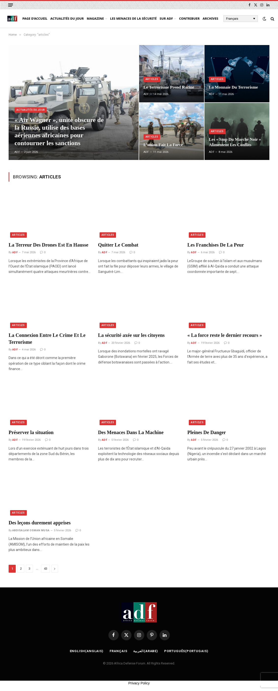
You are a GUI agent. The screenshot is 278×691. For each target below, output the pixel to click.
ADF (17, 152)
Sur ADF (166, 18)
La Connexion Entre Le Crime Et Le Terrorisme (47, 338)
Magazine (95, 18)
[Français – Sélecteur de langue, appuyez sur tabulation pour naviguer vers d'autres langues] (240, 18)
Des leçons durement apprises (40, 522)
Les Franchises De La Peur (215, 245)
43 (45, 568)
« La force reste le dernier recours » (224, 335)
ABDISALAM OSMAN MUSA (31, 530)
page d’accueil (34, 18)
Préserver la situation (31, 432)
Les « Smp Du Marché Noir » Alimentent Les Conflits (235, 142)
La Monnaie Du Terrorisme (233, 87)
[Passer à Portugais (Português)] (186, 651)
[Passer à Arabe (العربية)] (145, 651)
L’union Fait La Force (163, 144)
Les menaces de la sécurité (133, 18)
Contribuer (189, 18)
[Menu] (10, 5)
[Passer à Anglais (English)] (87, 651)
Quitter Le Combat (118, 245)
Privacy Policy (139, 683)
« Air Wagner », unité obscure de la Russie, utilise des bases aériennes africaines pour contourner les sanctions (59, 131)
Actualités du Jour (67, 18)
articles (152, 79)
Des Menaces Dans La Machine (131, 432)
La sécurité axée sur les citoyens (131, 335)
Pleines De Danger (206, 432)
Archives (210, 18)
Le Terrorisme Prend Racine (169, 87)
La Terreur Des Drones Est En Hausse (48, 245)
